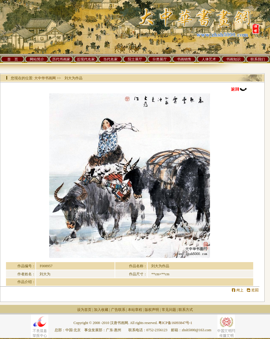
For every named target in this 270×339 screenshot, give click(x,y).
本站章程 (135, 310)
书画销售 (184, 59)
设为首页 (84, 310)
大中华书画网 (45, 78)
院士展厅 (135, 59)
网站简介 (37, 59)
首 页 (12, 59)
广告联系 (118, 310)
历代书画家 (61, 59)
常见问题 (169, 310)
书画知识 (233, 59)
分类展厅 (159, 59)
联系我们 (257, 59)
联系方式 (185, 310)
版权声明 (152, 310)
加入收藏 (101, 310)
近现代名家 (86, 59)
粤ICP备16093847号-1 (175, 323)
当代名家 (110, 59)
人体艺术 (209, 59)
